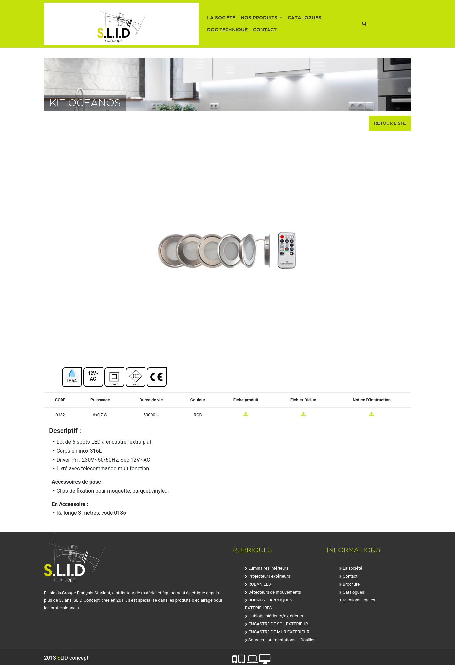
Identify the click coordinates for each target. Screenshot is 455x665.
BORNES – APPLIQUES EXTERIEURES (268, 604)
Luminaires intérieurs (268, 568)
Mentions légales (359, 600)
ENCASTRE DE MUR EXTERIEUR (278, 631)
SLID (121, 24)
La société (221, 17)
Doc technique (227, 29)
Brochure (351, 584)
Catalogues (304, 17)
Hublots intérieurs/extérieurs (275, 615)
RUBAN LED (259, 584)
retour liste (390, 123)
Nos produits (260, 17)
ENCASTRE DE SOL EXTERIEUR (278, 623)
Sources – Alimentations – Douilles (281, 639)
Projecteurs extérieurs (269, 576)
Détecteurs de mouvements (274, 592)
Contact (265, 29)
